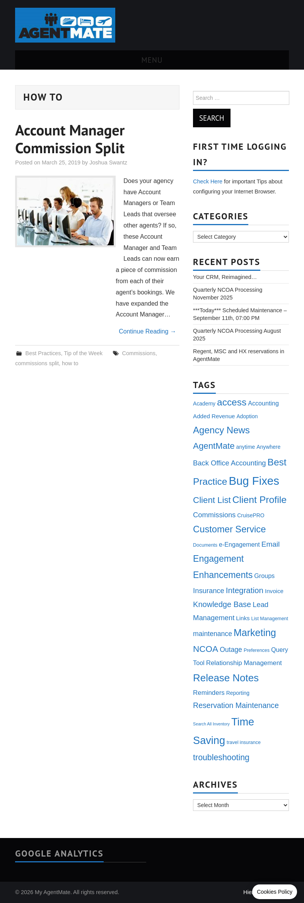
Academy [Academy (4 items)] (204, 403)
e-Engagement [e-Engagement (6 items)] (239, 544)
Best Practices (43, 353)
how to (70, 363)
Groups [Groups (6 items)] (264, 575)
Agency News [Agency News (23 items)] (221, 430)
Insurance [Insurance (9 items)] (208, 591)
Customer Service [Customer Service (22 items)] (229, 529)
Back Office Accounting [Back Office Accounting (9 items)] (229, 463)
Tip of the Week (83, 353)
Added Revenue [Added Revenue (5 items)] (214, 416)
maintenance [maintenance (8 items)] (212, 634)
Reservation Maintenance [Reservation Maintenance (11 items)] (236, 705)
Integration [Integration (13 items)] (244, 590)
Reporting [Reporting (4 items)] (237, 693)
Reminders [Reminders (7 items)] (209, 692)
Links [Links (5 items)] (242, 618)
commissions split (37, 363)
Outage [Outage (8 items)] (231, 649)
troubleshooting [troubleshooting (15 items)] (221, 757)
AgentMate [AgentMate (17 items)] (213, 446)
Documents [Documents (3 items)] (205, 545)
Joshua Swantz (108, 162)
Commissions (138, 353)
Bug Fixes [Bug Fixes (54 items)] (254, 480)
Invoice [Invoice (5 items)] (274, 591)
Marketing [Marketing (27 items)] (255, 632)
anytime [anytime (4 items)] (245, 447)
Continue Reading (147, 331)
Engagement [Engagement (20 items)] (218, 559)
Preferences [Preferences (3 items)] (257, 650)
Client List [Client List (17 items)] (212, 500)
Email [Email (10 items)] (270, 544)
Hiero (249, 892)
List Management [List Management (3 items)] (269, 618)
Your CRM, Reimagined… (225, 277)
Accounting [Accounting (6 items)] (263, 403)
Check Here (207, 181)
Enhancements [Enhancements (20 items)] (223, 575)
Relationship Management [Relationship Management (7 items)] (244, 663)
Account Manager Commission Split (70, 138)
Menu (152, 60)
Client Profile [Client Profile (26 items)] (259, 499)
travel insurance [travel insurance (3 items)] (244, 742)
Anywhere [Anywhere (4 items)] (268, 447)
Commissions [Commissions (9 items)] (214, 515)
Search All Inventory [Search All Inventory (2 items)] (211, 724)
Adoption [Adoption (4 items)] (247, 416)
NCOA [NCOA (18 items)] (205, 649)
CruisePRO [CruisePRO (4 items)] (250, 515)
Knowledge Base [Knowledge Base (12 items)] (222, 604)
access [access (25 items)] (231, 402)
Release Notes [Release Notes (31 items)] (226, 677)
